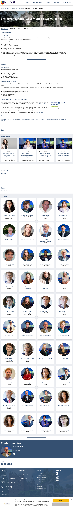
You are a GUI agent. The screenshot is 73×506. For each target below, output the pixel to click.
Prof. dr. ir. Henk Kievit (45, 335)
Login (38, 484)
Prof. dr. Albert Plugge (27, 405)
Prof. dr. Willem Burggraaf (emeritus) (45, 240)
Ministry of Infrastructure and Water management (11, 118)
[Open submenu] (30, 2)
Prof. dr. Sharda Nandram (45, 383)
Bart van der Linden (9, 383)
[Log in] (65, 2)
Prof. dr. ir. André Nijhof (64, 383)
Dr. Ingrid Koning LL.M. (64, 335)
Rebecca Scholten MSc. (45, 405)
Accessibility (40, 473)
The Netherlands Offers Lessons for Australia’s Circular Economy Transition (63, 156)
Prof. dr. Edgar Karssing (27, 335)
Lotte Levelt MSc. (64, 358)
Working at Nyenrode (42, 479)
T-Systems (5, 175)
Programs (27, 2)
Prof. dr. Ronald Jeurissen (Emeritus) (64, 312)
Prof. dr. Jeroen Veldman (27, 430)
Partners (25, 28)
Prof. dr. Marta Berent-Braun (64, 216)
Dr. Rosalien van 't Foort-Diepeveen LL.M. (27, 287)
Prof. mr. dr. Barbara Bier (27, 239)
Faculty (15, 8)
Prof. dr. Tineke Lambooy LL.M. (27, 359)
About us (48, 2)
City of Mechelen (26, 118)
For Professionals (23, 478)
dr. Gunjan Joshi (9, 335)
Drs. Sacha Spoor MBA (63, 405)
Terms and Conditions (42, 475)
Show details (60, 503)
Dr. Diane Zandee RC (46, 430)
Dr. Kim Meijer (27, 383)
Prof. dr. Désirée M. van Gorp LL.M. (45, 287)
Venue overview (40, 481)
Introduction (4, 28)
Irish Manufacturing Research (24, 119)
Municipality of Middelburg (35, 118)
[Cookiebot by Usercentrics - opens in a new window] (7, 504)
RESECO (50, 118)
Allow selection (60, 496)
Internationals (40, 483)
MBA (20, 476)
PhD (20, 480)
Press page (39, 486)
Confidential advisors (41, 477)
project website (40, 112)
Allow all (60, 492)
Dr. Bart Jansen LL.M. (45, 311)
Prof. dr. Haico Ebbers (64, 264)
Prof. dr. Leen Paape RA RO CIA (9, 406)
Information (56, 2)
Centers (20, 8)
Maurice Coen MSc (9, 264)
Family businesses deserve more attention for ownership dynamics (27, 155)
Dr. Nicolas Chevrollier (63, 239)
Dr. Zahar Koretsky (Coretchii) (9, 359)
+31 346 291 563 (16, 450)
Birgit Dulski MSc (27, 264)
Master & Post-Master (24, 474)
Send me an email (16, 451)
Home (2, 8)
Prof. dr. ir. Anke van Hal (64, 287)
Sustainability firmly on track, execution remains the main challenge (9, 155)
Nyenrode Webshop (41, 488)
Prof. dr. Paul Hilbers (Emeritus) (9, 312)
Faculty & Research (37, 2)
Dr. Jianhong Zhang (64, 430)
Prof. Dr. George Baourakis (46, 216)
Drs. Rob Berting (9, 239)
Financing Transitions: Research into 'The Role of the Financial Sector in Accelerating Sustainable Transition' (45, 157)
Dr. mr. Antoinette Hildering (27, 312)
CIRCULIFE (33, 119)
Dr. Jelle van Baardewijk (27, 215)
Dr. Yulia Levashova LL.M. (45, 358)
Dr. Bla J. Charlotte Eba (45, 264)
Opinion (19, 28)
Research (12, 28)
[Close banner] (71, 491)
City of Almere (45, 118)
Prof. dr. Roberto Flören (9, 287)
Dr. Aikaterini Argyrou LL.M (9, 216)
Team (31, 28)
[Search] (63, 2)
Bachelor (21, 473)
